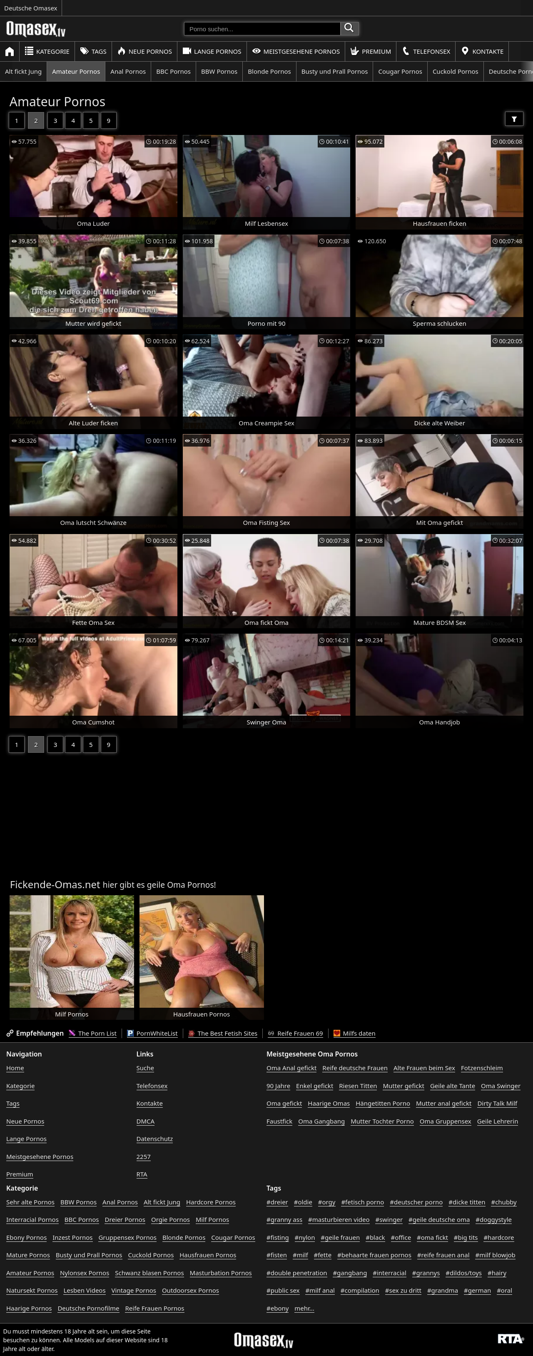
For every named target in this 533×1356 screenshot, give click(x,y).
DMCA (146, 1121)
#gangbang (350, 1273)
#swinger (389, 1219)
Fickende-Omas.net (55, 884)
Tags (93, 51)
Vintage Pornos (134, 1290)
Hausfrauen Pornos (207, 1255)
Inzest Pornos (72, 1237)
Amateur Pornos (76, 71)
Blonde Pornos (269, 71)
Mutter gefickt (403, 1085)
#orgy (327, 1202)
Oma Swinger (501, 1085)
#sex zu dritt (403, 1290)
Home (15, 1068)
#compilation (360, 1290)
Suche (145, 1068)
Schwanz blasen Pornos (149, 1273)
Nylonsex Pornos (84, 1273)
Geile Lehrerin (497, 1121)
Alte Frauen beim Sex (424, 1068)
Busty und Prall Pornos (334, 71)
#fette (323, 1255)
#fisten (276, 1255)
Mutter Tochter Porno (382, 1121)
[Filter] (514, 119)
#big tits (466, 1237)
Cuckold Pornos (455, 71)
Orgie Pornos (170, 1219)
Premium (370, 51)
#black (375, 1237)
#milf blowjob (495, 1255)
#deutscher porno (416, 1202)
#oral (504, 1290)
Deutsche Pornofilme (88, 1308)
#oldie (303, 1202)
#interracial (389, 1273)
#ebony (277, 1308)
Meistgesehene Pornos (296, 51)
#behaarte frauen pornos (374, 1255)
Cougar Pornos (400, 71)
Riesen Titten (358, 1085)
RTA (142, 1174)
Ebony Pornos (26, 1237)
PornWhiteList (152, 1033)
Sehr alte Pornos (30, 1202)
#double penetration (296, 1273)
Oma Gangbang (321, 1121)
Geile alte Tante (452, 1085)
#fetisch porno (362, 1202)
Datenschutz (155, 1138)
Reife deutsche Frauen (355, 1068)
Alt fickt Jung (23, 71)
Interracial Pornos (32, 1219)
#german (477, 1290)
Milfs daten (355, 1033)
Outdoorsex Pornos (190, 1290)
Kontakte (482, 51)
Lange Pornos (211, 51)
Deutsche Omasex (30, 8)
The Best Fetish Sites (223, 1033)
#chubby (503, 1202)
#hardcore (498, 1237)
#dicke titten (466, 1202)
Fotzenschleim (482, 1068)
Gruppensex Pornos (127, 1237)
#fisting (277, 1237)
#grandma (442, 1290)
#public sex (283, 1290)
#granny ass (284, 1219)
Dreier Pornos (125, 1219)
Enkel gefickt (314, 1085)
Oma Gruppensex (445, 1121)
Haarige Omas (329, 1103)
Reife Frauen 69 (295, 1033)
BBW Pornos (219, 71)
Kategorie (47, 51)
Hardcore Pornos (211, 1202)
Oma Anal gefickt (291, 1068)
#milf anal (320, 1290)
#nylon (305, 1237)
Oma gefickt (284, 1103)
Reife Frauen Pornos (154, 1308)
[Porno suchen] (262, 28)
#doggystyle (494, 1219)
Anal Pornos (128, 71)
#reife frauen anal (443, 1255)
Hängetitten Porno (383, 1103)
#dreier (277, 1202)
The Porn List (93, 1033)
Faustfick (279, 1121)
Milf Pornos (212, 1219)
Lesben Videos (84, 1290)
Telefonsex (425, 51)
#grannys (426, 1273)
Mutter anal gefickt (443, 1103)
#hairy (497, 1273)
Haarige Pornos (29, 1308)
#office (401, 1237)
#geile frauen (340, 1237)
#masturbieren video (339, 1219)
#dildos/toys (464, 1273)
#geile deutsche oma (439, 1219)
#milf (300, 1255)
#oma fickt (432, 1237)
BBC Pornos (173, 71)
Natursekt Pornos (32, 1290)
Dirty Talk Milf (497, 1103)
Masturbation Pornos (221, 1273)
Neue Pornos (144, 51)
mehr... (304, 1308)
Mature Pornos (28, 1255)
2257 (144, 1156)
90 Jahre (278, 1085)
